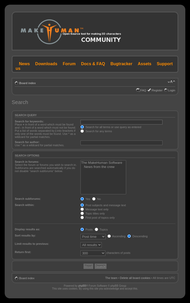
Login (171, 90)
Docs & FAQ (93, 64)
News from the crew (103, 167)
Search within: (24, 204)
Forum (69, 64)
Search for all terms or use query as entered (110, 127)
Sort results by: (25, 235)
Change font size (171, 82)
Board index (27, 83)
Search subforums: (28, 198)
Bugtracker (121, 64)
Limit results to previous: (32, 243)
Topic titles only (92, 213)
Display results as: (27, 229)
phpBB (82, 285)
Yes (85, 199)
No (96, 199)
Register (157, 90)
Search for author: (27, 142)
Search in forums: (27, 161)
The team (111, 277)
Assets (144, 64)
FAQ (143, 90)
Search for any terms (96, 131)
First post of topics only (97, 217)
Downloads (46, 64)
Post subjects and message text (103, 205)
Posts (86, 229)
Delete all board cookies (135, 277)
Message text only (94, 209)
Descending (137, 236)
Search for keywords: (29, 121)
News (24, 64)
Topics (101, 229)
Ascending (116, 236)
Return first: (23, 252)
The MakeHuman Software (103, 163)
